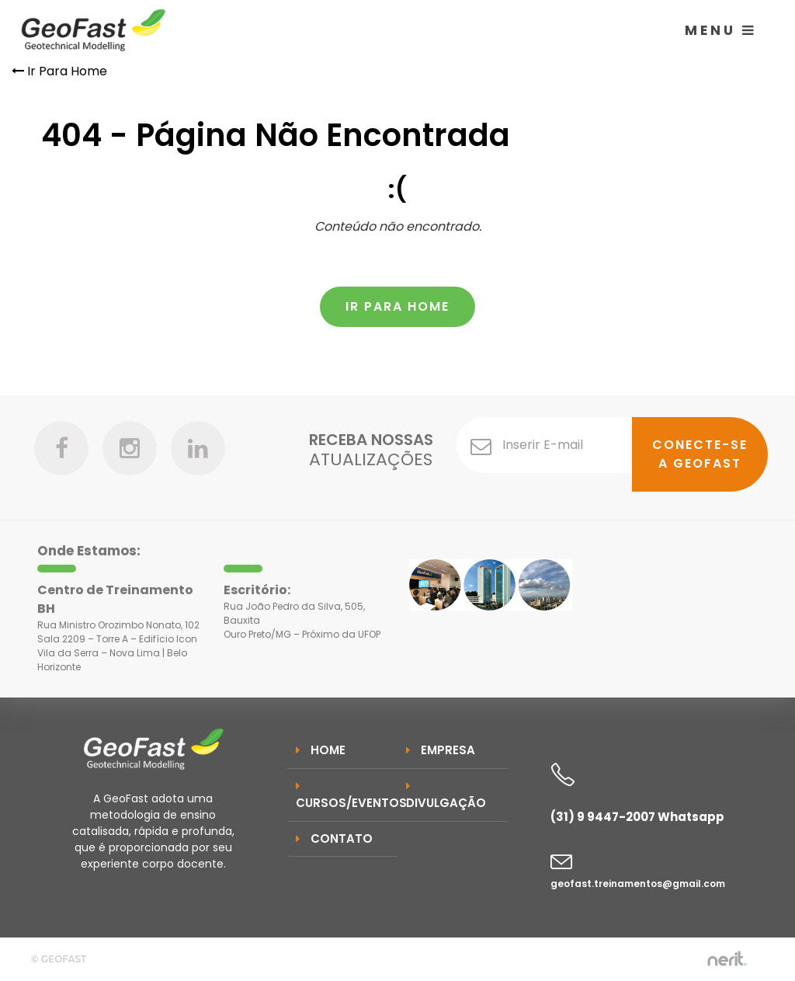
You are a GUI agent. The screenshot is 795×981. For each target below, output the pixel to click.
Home (320, 750)
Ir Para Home (59, 71)
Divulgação (446, 796)
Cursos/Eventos (347, 796)
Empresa (440, 750)
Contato (334, 838)
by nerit (726, 959)
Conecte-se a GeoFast (700, 454)
